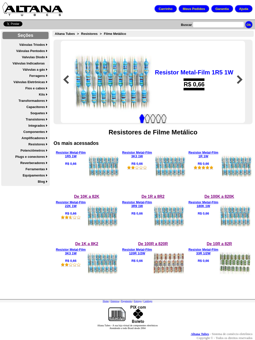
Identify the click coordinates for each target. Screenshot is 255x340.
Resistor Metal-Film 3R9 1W (137, 204)
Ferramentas (35, 169)
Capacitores (35, 107)
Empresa (115, 301)
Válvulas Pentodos (30, 51)
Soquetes (37, 113)
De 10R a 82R (219, 244)
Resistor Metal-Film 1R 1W (203, 154)
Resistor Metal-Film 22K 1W (71, 204)
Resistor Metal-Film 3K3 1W (137, 154)
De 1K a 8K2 (86, 244)
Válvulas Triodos (32, 45)
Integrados (36, 125)
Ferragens (37, 76)
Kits (42, 94)
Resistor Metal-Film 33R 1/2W (203, 251)
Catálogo (147, 301)
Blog (41, 181)
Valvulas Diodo (33, 57)
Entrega (137, 301)
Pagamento (126, 301)
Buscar (186, 25)
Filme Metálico (115, 34)
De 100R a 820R (153, 244)
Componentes (34, 132)
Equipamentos (34, 175)
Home (106, 301)
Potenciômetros (32, 150)
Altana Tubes (65, 34)
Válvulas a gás (34, 69)
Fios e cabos (35, 88)
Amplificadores (33, 138)
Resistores (36, 144)
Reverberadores (32, 163)
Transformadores (31, 101)
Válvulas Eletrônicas (29, 82)
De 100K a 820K (219, 196)
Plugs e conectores (30, 157)
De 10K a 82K (86, 196)
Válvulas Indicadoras (28, 63)
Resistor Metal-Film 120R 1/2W (137, 251)
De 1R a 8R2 (153, 196)
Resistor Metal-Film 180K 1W (203, 204)
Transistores (35, 119)
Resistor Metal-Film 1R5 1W (194, 72)
